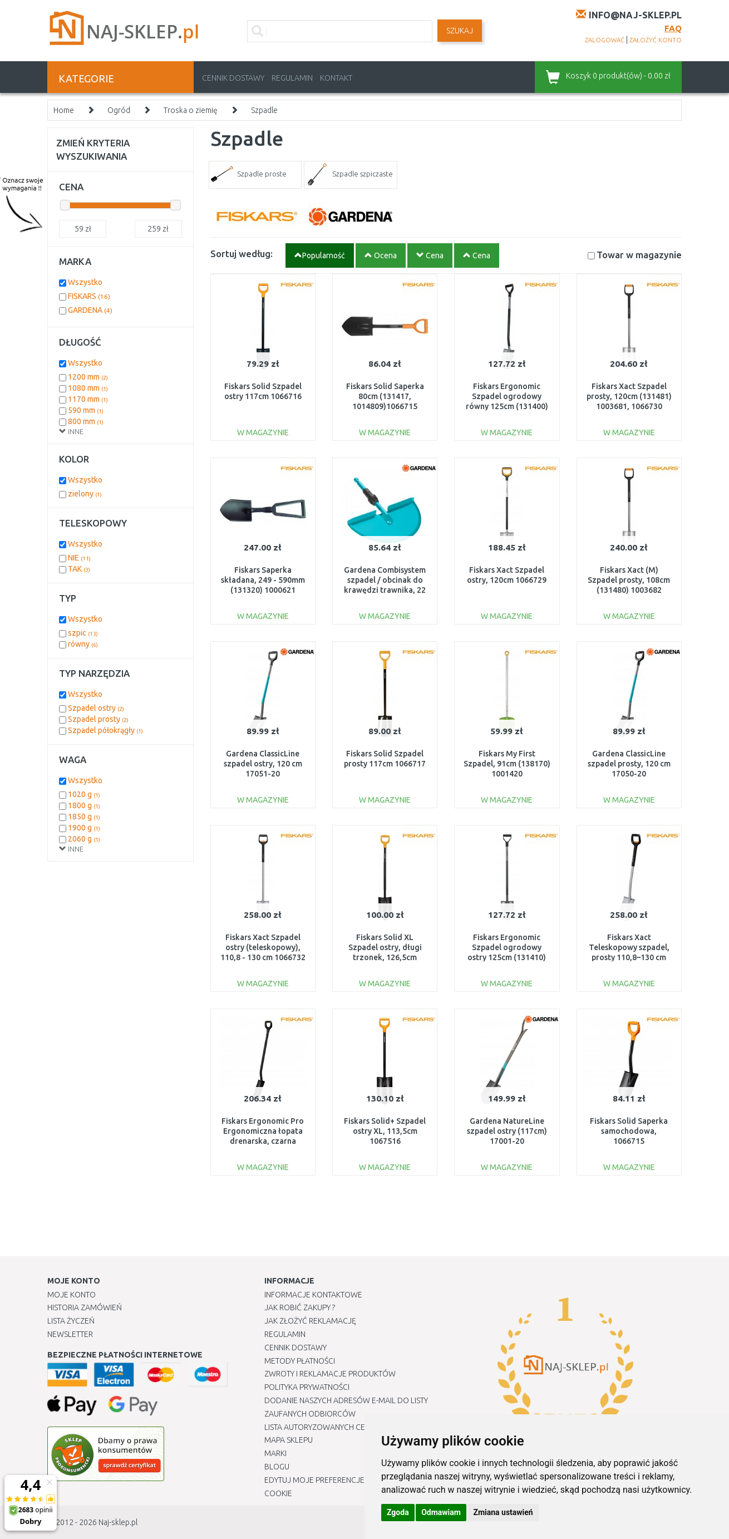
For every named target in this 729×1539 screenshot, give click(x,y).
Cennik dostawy (233, 77)
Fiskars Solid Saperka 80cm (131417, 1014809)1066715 (385, 396)
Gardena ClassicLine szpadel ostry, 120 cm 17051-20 (263, 763)
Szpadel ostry (96, 708)
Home (63, 110)
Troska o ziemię (191, 110)
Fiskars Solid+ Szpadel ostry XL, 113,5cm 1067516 (385, 1131)
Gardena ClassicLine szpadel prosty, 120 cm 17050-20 (629, 763)
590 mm (86, 410)
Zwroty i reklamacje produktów (330, 1373)
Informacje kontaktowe (313, 1294)
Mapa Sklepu (288, 1439)
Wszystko (85, 282)
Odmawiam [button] (441, 1512)
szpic (83, 632)
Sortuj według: (241, 253)
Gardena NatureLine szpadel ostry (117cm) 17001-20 (507, 1131)
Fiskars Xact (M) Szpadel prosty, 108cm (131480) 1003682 (629, 580)
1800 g (84, 805)
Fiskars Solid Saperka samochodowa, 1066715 (629, 1131)
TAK (79, 568)
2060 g (84, 838)
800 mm (86, 421)
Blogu (276, 1466)
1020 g (84, 794)
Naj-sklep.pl (117, 1522)
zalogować (604, 40)
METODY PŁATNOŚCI (299, 1360)
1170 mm (88, 399)
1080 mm (88, 387)
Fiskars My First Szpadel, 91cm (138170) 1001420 (507, 763)
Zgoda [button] (398, 1512)
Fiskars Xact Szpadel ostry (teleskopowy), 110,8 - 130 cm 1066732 (263, 947)
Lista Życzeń (71, 1320)
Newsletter (70, 1334)
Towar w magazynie (639, 254)
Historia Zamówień (84, 1307)
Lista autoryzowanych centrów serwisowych (355, 1427)
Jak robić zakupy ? (299, 1307)
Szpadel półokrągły (105, 730)
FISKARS (89, 296)
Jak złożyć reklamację (310, 1320)
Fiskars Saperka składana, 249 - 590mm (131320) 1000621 (263, 580)
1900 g (84, 827)
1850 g (84, 816)
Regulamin (292, 77)
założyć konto (655, 40)
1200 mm (88, 376)
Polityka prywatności (306, 1387)
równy (83, 644)
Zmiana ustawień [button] (503, 1512)
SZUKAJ (459, 30)
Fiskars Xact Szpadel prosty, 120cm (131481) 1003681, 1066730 (629, 396)
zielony (85, 493)
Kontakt (336, 77)
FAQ (673, 28)
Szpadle (264, 110)
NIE (79, 557)
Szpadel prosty (98, 719)
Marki (275, 1453)
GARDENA (90, 310)
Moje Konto (71, 1294)
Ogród (118, 110)
